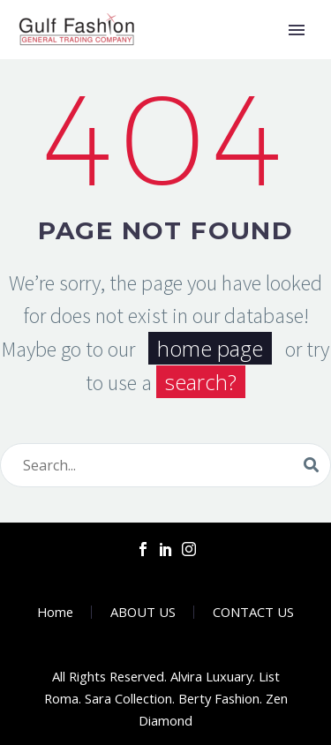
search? (201, 381)
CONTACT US (253, 612)
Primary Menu (297, 30)
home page (210, 348)
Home (55, 612)
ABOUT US (143, 612)
